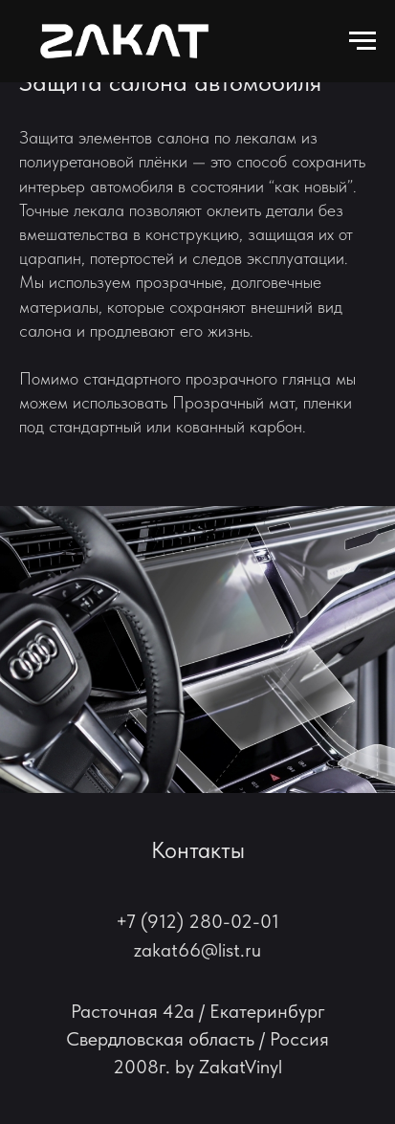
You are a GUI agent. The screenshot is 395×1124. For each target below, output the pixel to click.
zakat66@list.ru (197, 949)
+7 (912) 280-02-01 (197, 921)
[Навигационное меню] (362, 41)
